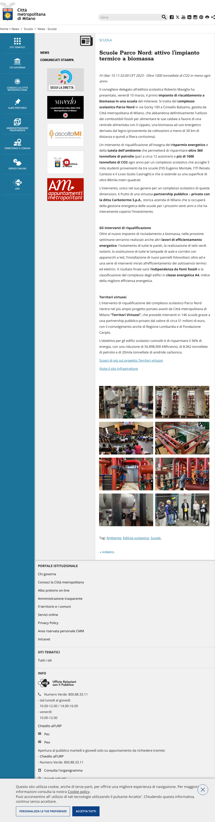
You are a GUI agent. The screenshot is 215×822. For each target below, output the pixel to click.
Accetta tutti (86, 811)
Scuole (156, 538)
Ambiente (113, 538)
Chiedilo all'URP (50, 726)
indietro (108, 552)
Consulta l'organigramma (63, 770)
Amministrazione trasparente (17, 125)
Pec (47, 734)
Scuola (28, 29)
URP (17, 184)
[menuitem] (17, 43)
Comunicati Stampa (57, 60)
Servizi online (17, 164)
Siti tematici (17, 43)
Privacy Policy (48, 623)
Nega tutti (203, 789)
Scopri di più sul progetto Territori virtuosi (131, 360)
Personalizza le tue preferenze (43, 811)
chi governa (17, 63)
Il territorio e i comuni (54, 607)
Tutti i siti (45, 660)
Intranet (44, 639)
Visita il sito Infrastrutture (118, 369)
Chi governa (47, 574)
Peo (47, 742)
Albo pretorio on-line (54, 590)
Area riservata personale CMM (61, 631)
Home (4, 29)
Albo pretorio (17, 104)
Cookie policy (78, 791)
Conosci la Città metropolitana (17, 85)
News (15, 29)
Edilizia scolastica (136, 538)
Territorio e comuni (17, 144)
